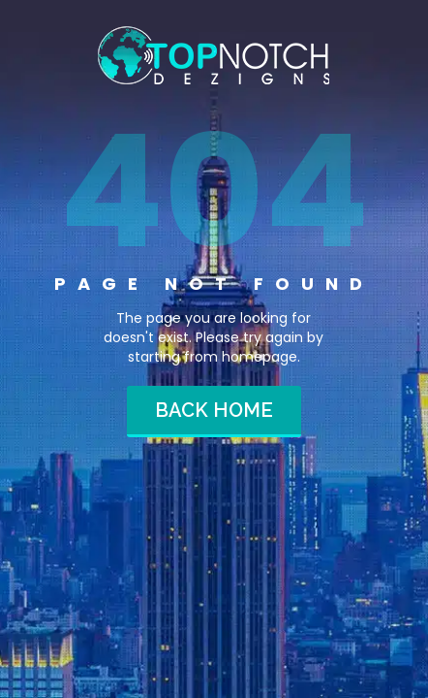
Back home (214, 410)
